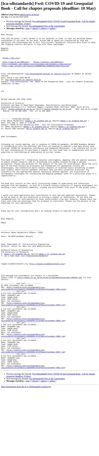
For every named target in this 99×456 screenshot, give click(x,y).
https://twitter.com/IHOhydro (48, 68)
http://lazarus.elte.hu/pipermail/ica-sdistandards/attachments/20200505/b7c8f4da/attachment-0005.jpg (33, 377)
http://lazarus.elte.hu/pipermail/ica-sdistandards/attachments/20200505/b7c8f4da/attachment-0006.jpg (33, 395)
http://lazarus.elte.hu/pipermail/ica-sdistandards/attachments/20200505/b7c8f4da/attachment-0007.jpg (33, 414)
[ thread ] (35, 28)
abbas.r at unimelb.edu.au (38, 138)
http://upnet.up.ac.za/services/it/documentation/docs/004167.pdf (49, 326)
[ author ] (52, 28)
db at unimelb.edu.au (37, 148)
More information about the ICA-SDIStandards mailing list (26, 454)
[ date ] (28, 28)
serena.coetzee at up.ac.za (21, 124)
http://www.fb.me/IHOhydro (16, 68)
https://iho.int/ (11, 63)
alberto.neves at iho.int (29, 14)
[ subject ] (44, 28)
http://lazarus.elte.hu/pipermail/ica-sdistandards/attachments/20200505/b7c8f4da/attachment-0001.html (33, 339)
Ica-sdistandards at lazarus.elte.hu (23, 89)
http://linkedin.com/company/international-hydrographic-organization (36, 70)
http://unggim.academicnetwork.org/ (47, 310)
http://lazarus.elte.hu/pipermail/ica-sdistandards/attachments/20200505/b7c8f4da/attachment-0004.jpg (33, 358)
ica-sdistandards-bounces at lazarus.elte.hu (48, 82)
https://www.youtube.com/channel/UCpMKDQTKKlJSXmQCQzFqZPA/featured (35, 72)
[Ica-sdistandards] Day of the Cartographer (47, 26)
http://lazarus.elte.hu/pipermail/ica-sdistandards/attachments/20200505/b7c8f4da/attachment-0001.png (33, 433)
